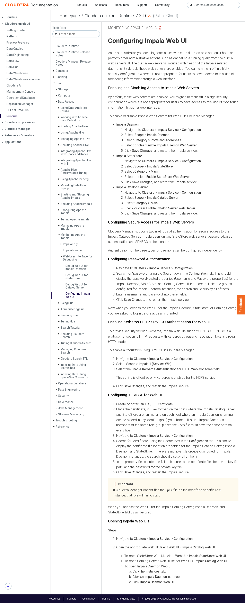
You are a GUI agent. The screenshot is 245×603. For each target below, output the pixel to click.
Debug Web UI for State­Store (76, 276)
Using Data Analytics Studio (74, 109)
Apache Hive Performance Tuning (74, 171)
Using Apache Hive (73, 132)
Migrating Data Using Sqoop (74, 187)
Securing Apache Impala (76, 203)
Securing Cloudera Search (72, 335)
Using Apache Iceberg (75, 179)
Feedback (241, 304)
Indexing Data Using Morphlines (73, 366)
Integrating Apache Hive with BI (76, 162)
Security (63, 395)
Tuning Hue (68, 321)
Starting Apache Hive (74, 126)
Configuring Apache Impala (73, 211)
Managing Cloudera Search (73, 351)
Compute (64, 95)
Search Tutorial (70, 327)
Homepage (70, 15)
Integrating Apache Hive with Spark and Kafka (76, 152)
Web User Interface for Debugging (77, 258)
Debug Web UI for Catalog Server (76, 286)
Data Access (66, 101)
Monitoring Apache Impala (73, 236)
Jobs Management (70, 408)
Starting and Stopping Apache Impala (75, 196)
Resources (122, 5)
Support (142, 5)
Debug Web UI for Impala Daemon (76, 267)
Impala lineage (72, 250)
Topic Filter (59, 27)
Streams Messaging (71, 414)
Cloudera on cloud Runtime (109, 15)
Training (106, 598)
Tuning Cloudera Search (76, 343)
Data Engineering (69, 389)
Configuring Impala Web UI (77, 295)
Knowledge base (126, 598)
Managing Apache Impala (72, 227)
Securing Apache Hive (75, 145)
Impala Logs (71, 244)
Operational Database (72, 383)
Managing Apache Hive (75, 138)
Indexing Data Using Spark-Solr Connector (74, 376)
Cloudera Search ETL (74, 358)
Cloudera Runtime (67, 46)
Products (81, 5)
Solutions (101, 5)
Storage (63, 89)
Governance (66, 402)
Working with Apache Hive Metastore (74, 119)
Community (162, 5)
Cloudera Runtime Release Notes (73, 54)
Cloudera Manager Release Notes (73, 63)
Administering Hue (73, 309)
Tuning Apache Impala (75, 219)
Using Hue (67, 303)
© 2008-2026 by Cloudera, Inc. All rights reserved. (169, 598)
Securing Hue (69, 315)
